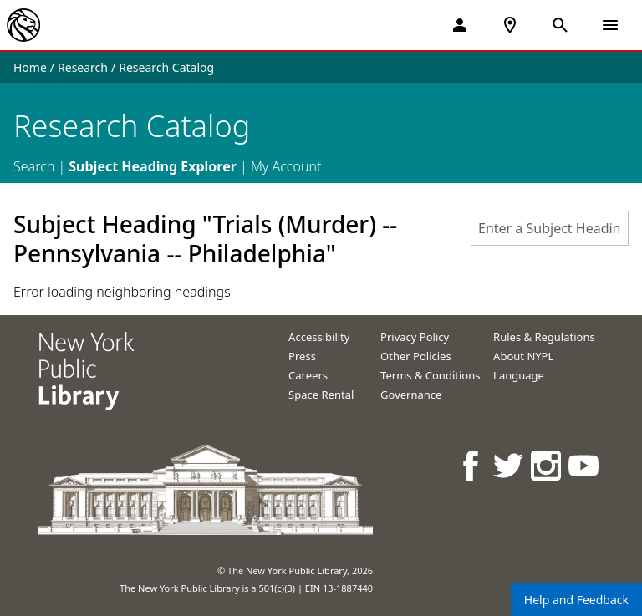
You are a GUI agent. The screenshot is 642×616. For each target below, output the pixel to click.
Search (33, 166)
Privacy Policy (414, 336)
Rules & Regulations (544, 336)
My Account (286, 166)
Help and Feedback (576, 600)
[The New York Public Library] (23, 25)
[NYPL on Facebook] (472, 465)
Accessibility (318, 336)
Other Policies (415, 356)
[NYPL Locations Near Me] (510, 25)
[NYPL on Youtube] (584, 465)
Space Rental (321, 394)
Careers (308, 375)
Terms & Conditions (430, 375)
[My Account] (460, 25)
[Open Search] (560, 25)
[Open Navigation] (610, 25)
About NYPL (523, 356)
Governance (410, 394)
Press (302, 356)
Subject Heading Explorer (153, 166)
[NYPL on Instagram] (547, 465)
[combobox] (550, 228)
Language (518, 375)
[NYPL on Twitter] (509, 465)
